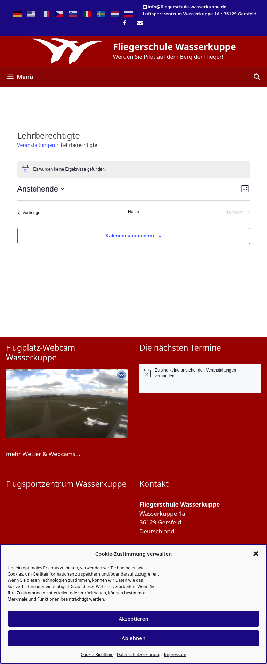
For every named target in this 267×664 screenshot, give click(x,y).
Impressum (175, 654)
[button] (255, 553)
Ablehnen (134, 637)
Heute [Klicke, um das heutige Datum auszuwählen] (133, 211)
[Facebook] (125, 23)
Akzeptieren (133, 618)
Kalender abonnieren (129, 236)
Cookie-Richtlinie (97, 654)
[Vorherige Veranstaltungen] (28, 213)
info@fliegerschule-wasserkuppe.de (187, 6)
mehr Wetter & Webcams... (43, 454)
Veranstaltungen (36, 145)
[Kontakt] (140, 23)
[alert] (200, 373)
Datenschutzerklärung (138, 654)
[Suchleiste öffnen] (256, 77)
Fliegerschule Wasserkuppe (174, 46)
